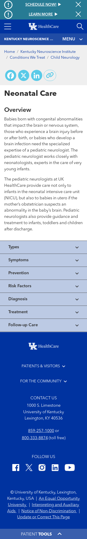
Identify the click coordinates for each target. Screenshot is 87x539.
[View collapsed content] (43, 247)
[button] (7, 26)
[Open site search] (80, 26)
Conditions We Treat (27, 58)
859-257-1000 (41, 431)
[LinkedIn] (55, 468)
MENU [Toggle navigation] (72, 39)
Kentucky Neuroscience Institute (48, 52)
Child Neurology (65, 58)
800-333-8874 (35, 438)
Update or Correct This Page (43, 517)
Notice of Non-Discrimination (49, 511)
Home (9, 52)
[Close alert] (78, 14)
